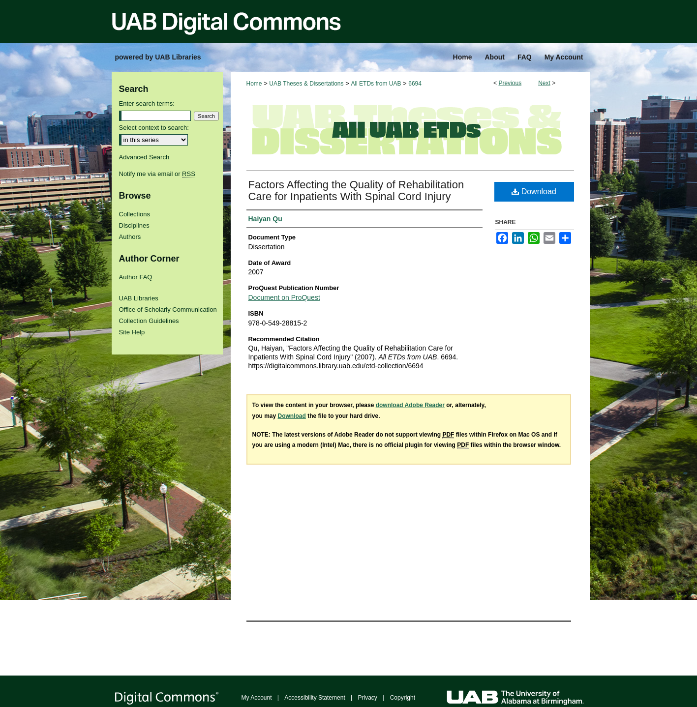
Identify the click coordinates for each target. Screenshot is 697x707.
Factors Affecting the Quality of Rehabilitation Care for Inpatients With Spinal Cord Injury (356, 190)
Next (544, 83)
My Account (257, 697)
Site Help (132, 332)
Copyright (402, 697)
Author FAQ (135, 277)
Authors (130, 236)
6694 (415, 83)
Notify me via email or (157, 173)
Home (254, 83)
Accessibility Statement (314, 697)
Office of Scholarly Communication (168, 309)
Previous (509, 83)
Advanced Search (144, 157)
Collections (135, 214)
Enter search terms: (147, 103)
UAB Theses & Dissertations (306, 83)
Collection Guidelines (149, 320)
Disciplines (134, 225)
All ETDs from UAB (376, 83)
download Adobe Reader (410, 405)
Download (534, 191)
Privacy (367, 697)
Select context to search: (154, 127)
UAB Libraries (138, 298)
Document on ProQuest (284, 297)
